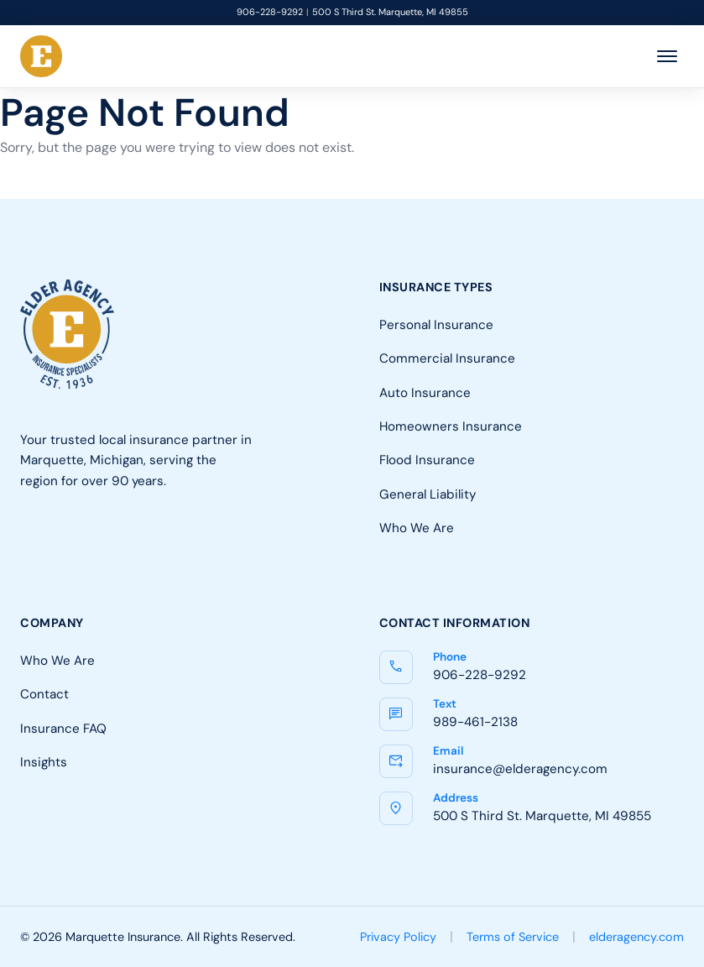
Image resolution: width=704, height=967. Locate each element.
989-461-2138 (475, 721)
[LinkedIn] (85, 546)
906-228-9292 (270, 12)
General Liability (427, 494)
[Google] (136, 546)
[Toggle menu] (667, 56)
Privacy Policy (398, 937)
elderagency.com (636, 937)
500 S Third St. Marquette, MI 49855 (390, 12)
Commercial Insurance (447, 358)
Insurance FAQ (63, 728)
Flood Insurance (427, 460)
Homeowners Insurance (450, 426)
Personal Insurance (436, 324)
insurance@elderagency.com (520, 768)
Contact (44, 694)
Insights (43, 762)
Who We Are (416, 528)
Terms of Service (513, 937)
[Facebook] (35, 546)
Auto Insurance (425, 392)
